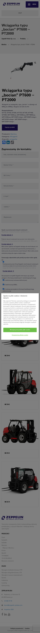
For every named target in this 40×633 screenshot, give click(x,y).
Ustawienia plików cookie (20, 335)
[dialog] (20, 316)
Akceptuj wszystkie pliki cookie (20, 329)
